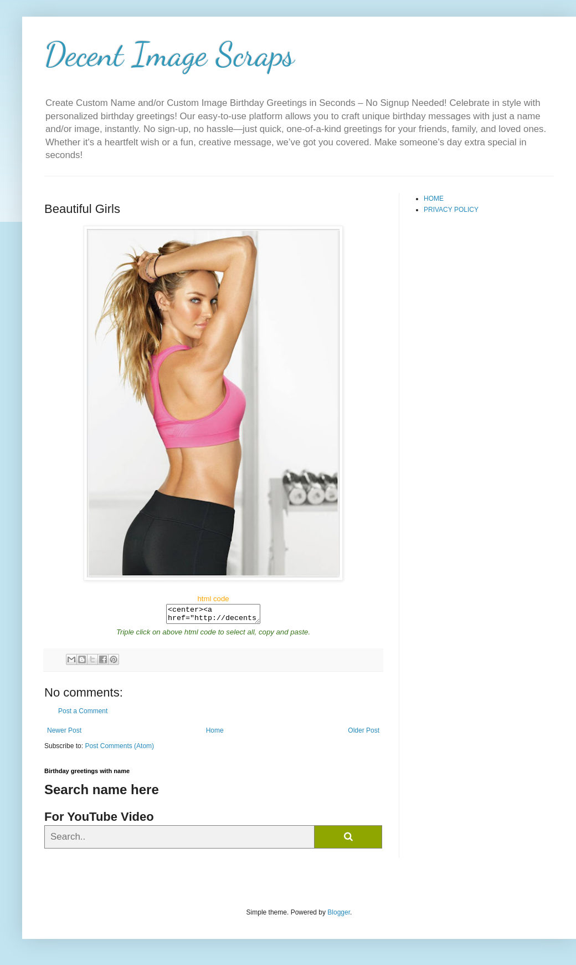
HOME (434, 198)
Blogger (338, 916)
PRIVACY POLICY (451, 210)
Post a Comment (82, 714)
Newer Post (64, 734)
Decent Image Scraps (169, 54)
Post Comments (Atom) (119, 749)
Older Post (363, 734)
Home (215, 734)
